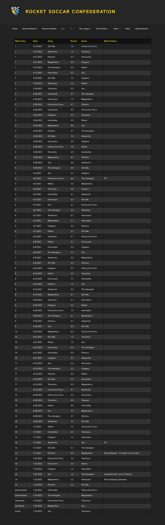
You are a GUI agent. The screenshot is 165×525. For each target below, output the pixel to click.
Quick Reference (30, 19)
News (127, 19)
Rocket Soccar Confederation (70, 12)
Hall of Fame (102, 19)
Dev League (85, 19)
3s (72, 19)
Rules (117, 19)
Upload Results (141, 19)
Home (15, 19)
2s (63, 19)
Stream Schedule (49, 19)
